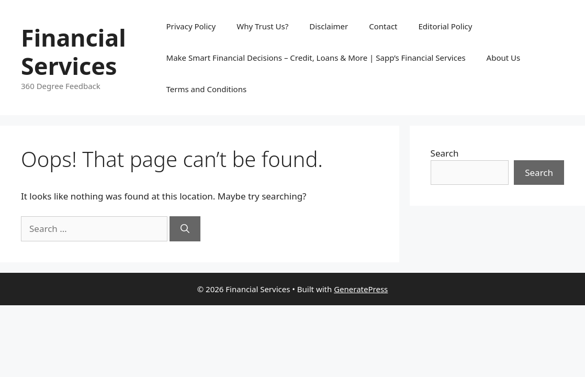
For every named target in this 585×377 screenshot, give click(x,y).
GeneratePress (361, 289)
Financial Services (73, 51)
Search (445, 153)
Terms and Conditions (206, 89)
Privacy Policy (191, 26)
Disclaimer (328, 26)
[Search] (185, 228)
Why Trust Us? (262, 26)
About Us (504, 57)
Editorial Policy (446, 26)
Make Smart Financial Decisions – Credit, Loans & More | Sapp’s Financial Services (316, 57)
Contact (383, 26)
